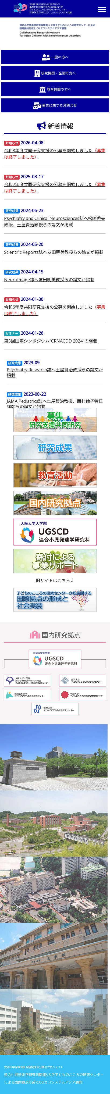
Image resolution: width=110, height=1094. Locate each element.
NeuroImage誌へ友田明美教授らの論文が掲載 (49, 280)
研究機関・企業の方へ (55, 73)
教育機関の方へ (55, 89)
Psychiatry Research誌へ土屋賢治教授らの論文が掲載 (55, 372)
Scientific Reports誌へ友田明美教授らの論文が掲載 (53, 252)
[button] (101, 8)
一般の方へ (55, 57)
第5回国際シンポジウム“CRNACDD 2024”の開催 (50, 341)
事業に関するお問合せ (55, 105)
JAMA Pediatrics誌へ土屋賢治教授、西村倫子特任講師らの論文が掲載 (55, 404)
